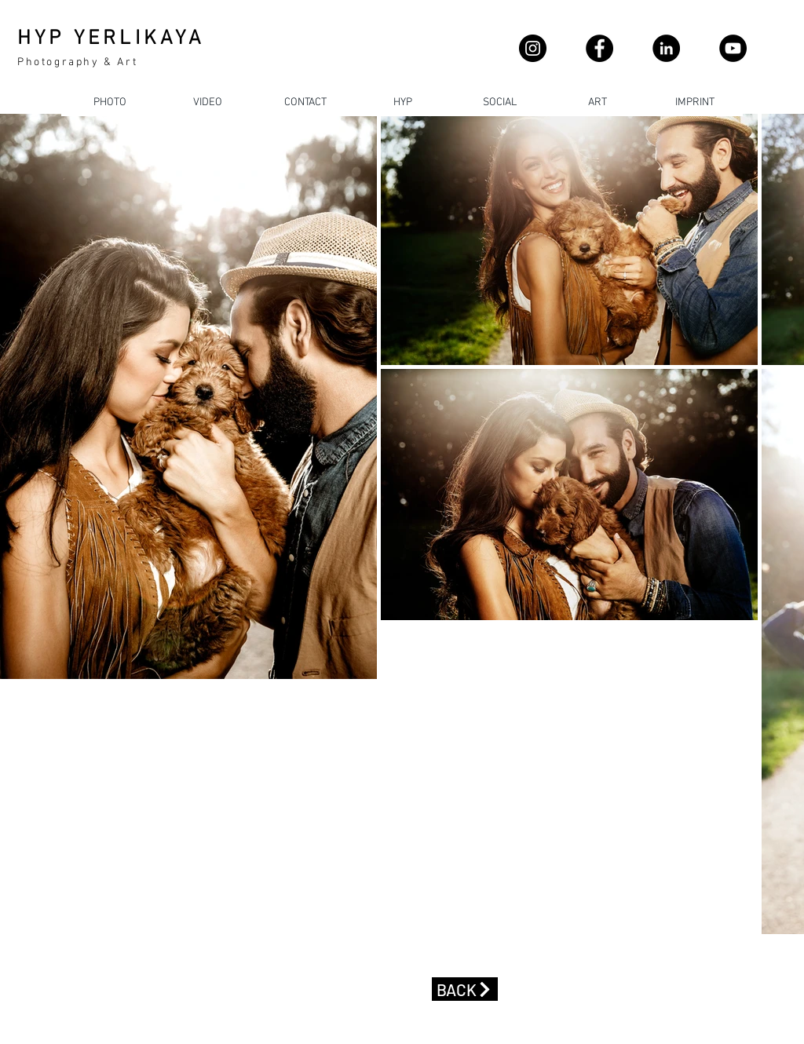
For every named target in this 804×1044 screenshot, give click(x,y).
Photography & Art (77, 62)
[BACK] (465, 989)
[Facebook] (599, 48)
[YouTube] (733, 48)
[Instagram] (532, 48)
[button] (304, 102)
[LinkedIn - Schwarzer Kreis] (666, 48)
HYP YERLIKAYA (111, 39)
